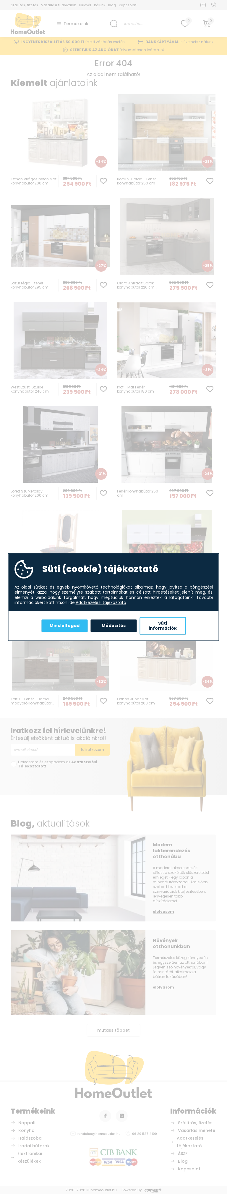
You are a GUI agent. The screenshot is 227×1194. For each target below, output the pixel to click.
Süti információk (163, 625)
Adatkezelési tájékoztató (101, 602)
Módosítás (114, 625)
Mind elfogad (65, 625)
